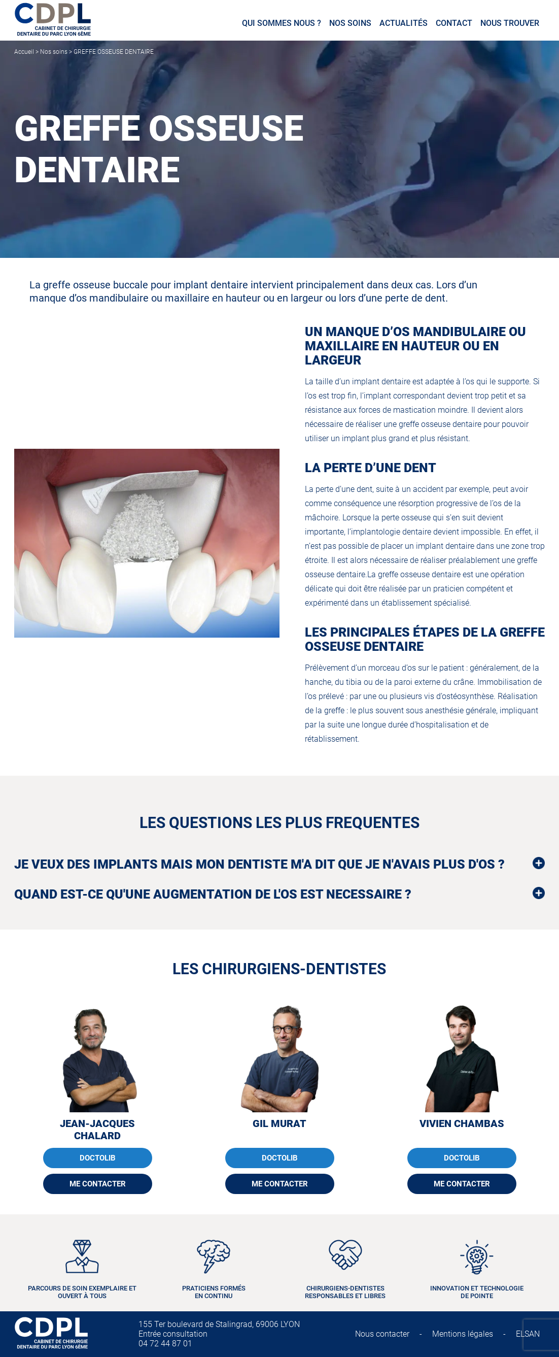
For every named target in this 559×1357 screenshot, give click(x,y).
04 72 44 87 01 (165, 1343)
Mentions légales (462, 1334)
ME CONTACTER (97, 1183)
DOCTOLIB (98, 1158)
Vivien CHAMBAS (462, 1123)
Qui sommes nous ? (281, 23)
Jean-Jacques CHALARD (97, 1129)
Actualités (403, 23)
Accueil (24, 51)
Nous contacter (382, 1334)
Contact (454, 23)
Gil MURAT (279, 1123)
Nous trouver (509, 23)
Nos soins (350, 23)
